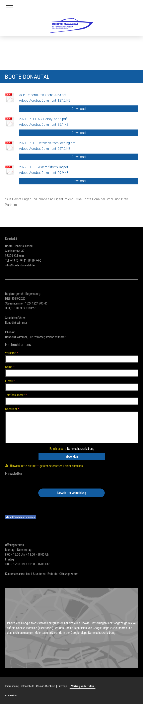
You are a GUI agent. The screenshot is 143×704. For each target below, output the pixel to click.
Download (78, 109)
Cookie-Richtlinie (26, 628)
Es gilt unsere (71, 449)
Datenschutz (27, 686)
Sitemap (62, 686)
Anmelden (11, 695)
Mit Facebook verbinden (20, 517)
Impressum (11, 686)
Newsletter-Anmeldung (71, 493)
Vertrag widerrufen (82, 686)
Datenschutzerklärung (80, 449)
